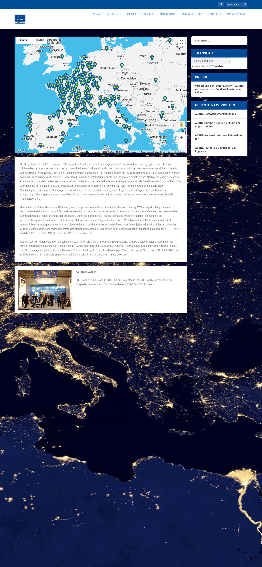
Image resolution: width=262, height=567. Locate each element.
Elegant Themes (40, 481)
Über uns (167, 24)
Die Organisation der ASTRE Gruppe (49, 332)
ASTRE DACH (29, 338)
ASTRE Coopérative (34, 434)
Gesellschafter (140, 24)
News (97, 24)
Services (114, 24)
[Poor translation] (15, 508)
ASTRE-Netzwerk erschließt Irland (215, 123)
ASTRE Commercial (123, 384)
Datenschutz (191, 24)
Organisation (59, 338)
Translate (214, 76)
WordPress (76, 481)
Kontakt (215, 24)
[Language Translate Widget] (211, 71)
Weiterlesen (29, 365)
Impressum (236, 24)
